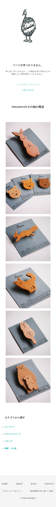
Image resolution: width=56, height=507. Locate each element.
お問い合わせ (28, 90)
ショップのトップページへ (28, 84)
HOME (5, 484)
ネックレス (9, 427)
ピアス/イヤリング (13, 434)
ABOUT (19, 484)
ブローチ (9, 441)
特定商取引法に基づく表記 (41, 491)
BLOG (33, 484)
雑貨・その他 (10, 448)
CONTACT (49, 484)
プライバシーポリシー (12, 491)
